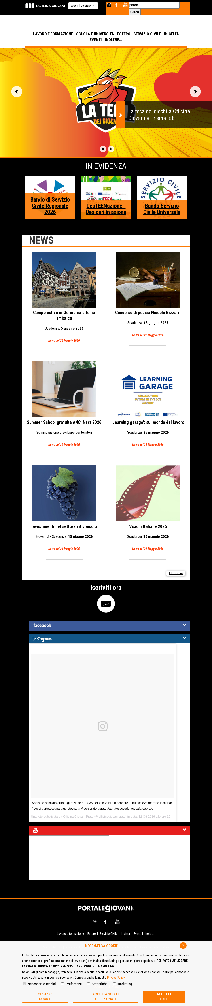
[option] (106, 102)
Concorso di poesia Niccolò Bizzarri (148, 295)
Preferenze (74, 984)
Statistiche (100, 984)
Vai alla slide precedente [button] (16, 91)
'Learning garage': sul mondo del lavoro (148, 404)
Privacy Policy (116, 977)
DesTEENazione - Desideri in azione (106, 208)
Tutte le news (176, 573)
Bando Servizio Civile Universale (161, 208)
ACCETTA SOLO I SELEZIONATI (105, 996)
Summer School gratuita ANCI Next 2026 (64, 404)
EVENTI (96, 39)
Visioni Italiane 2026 (148, 508)
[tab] (109, 626)
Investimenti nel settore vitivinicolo (64, 508)
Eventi (137, 934)
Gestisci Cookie (45, 996)
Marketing (124, 984)
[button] (103, 149)
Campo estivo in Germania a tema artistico (64, 297)
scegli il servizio (83, 5)
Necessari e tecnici (42, 984)
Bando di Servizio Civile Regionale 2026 (50, 205)
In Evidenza (106, 166)
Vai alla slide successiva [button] (195, 91)
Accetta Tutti (164, 996)
